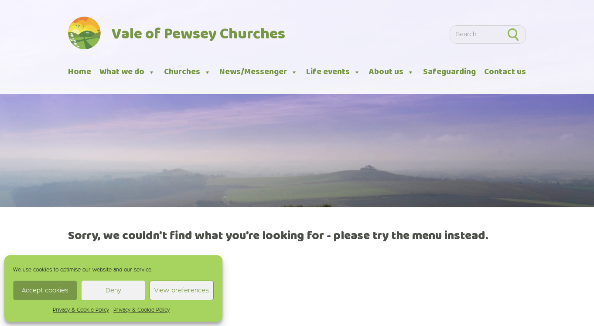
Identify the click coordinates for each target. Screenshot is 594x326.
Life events (333, 72)
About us (391, 72)
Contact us (505, 72)
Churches (187, 72)
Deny (113, 290)
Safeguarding (449, 72)
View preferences (181, 290)
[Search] (475, 34)
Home (79, 72)
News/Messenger (258, 72)
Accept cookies (45, 290)
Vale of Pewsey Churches (198, 34)
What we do (127, 72)
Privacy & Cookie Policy (81, 310)
